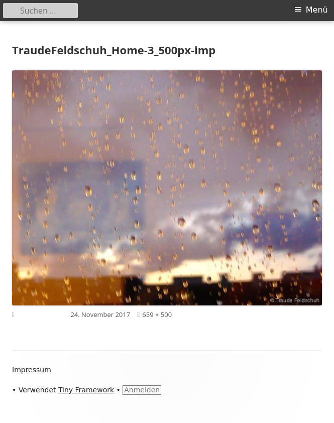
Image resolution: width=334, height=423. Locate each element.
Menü (317, 10)
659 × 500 (157, 314)
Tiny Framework (86, 390)
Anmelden (142, 390)
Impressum (31, 370)
